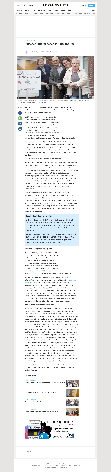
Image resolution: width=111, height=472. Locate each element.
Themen (33, 10)
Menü (17, 5)
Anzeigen (62, 10)
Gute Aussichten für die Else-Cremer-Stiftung (41, 402)
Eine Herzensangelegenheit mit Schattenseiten (42, 411)
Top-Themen (19, 13)
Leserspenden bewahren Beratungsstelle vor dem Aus (45, 383)
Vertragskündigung (61, 465)
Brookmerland (49, 13)
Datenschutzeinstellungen (73, 465)
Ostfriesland (87, 13)
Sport (93, 13)
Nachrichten (19, 10)
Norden (69, 13)
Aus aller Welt (34, 13)
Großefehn (57, 13)
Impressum (44, 465)
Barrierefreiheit (52, 465)
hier (64, 242)
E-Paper (24, 5)
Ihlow (63, 13)
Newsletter (31, 5)
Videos (27, 10)
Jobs (56, 10)
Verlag (75, 10)
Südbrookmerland (77, 13)
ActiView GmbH (63, 467)
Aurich (42, 13)
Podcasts (50, 10)
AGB (32, 465)
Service (69, 10)
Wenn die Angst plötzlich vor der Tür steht (40, 392)
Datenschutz (37, 465)
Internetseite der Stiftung (39, 271)
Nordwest (26, 13)
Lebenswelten (41, 10)
